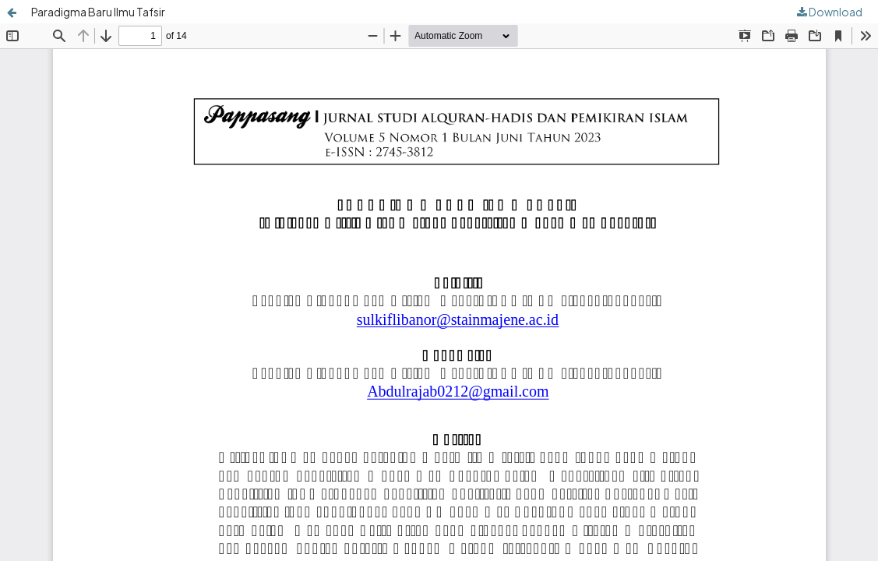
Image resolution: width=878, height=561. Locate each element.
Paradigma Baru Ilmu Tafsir (98, 12)
